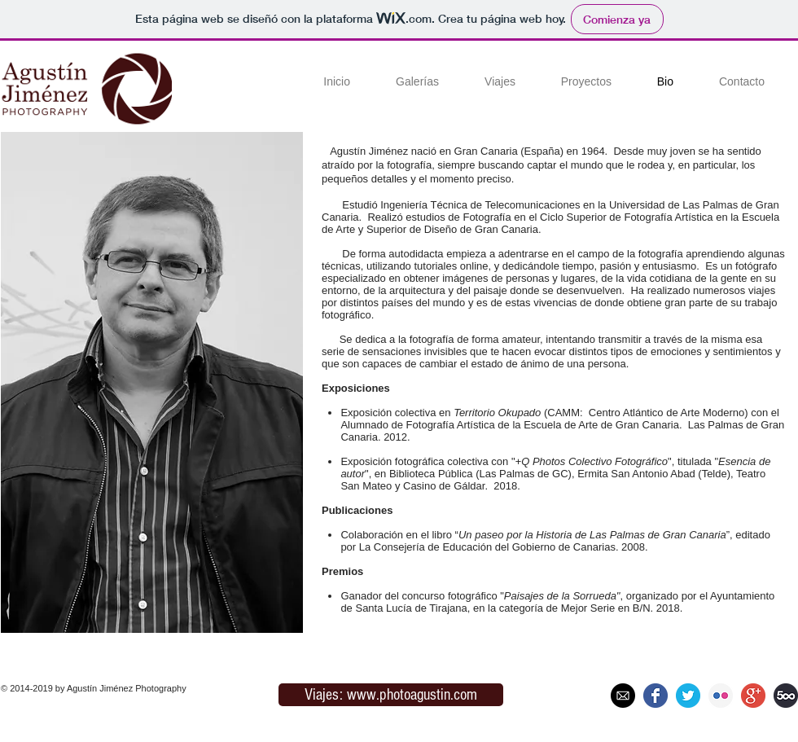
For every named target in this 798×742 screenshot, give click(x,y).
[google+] (753, 695)
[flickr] (720, 695)
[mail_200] (623, 695)
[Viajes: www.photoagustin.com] (390, 694)
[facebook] (655, 695)
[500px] (786, 695)
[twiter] (688, 695)
